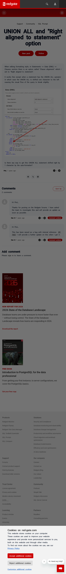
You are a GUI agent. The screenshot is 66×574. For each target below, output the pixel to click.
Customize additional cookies (20, 569)
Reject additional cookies (20, 563)
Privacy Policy (14, 548)
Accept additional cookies (20, 556)
